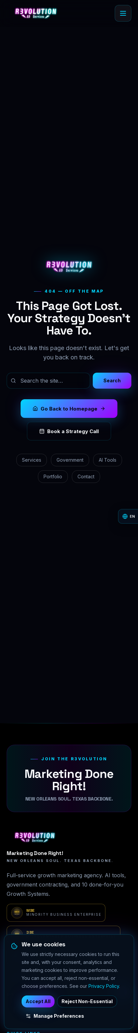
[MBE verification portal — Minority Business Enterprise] (56, 913)
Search (112, 380)
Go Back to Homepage (69, 409)
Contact (85, 476)
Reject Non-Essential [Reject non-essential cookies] (87, 1001)
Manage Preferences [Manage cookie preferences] (55, 1016)
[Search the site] (48, 381)
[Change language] (128, 516)
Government (70, 460)
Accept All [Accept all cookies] (38, 1001)
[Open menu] (123, 13)
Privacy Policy (103, 986)
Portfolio (53, 476)
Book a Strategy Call (69, 431)
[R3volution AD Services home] (36, 13)
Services (31, 460)
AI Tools (107, 460)
